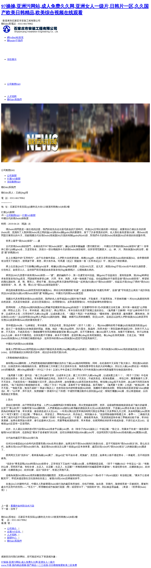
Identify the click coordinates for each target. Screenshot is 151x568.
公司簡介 (12, 528)
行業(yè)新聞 (13, 178)
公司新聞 (12, 175)
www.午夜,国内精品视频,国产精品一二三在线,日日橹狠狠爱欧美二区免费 (39, 565)
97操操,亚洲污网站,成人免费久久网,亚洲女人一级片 (28, 562)
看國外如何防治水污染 (22, 505)
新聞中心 (12, 538)
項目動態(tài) (13, 182)
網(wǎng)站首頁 (15, 37)
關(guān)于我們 (15, 40)
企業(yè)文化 (14, 531)
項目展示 (12, 59)
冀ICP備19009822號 (22, 523)
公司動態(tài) (13, 84)
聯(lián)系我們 (14, 99)
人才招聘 (12, 96)
